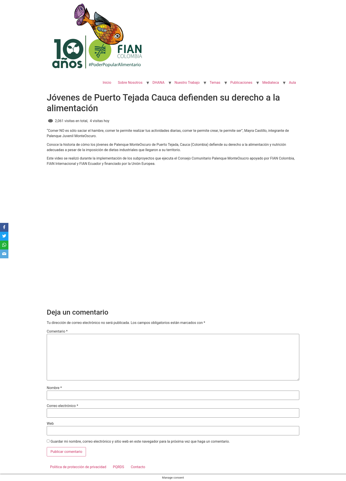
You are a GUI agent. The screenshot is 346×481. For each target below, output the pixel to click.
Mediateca (270, 82)
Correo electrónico (62, 406)
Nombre (54, 388)
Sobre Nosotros (130, 82)
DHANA (158, 82)
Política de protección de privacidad (78, 467)
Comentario (57, 331)
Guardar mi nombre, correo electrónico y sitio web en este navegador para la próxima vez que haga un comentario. (140, 441)
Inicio (107, 82)
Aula (292, 82)
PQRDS (118, 467)
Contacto (138, 467)
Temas (215, 82)
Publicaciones (241, 82)
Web (50, 423)
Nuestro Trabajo (187, 82)
